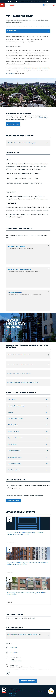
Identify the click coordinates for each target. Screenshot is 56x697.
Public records (13, 691)
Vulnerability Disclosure (16, 690)
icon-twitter (7, 673)
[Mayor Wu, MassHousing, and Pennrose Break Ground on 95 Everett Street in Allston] (28, 560)
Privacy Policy (13, 688)
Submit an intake (13, 124)
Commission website (13, 500)
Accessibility (12, 693)
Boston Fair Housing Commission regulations (36, 68)
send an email (14, 652)
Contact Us (12, 695)
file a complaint (10, 73)
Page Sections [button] (28, 31)
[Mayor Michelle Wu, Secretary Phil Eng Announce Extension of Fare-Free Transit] (28, 530)
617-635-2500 (42, 117)
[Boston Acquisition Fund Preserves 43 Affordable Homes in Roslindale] (28, 590)
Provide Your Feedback (28, 680)
